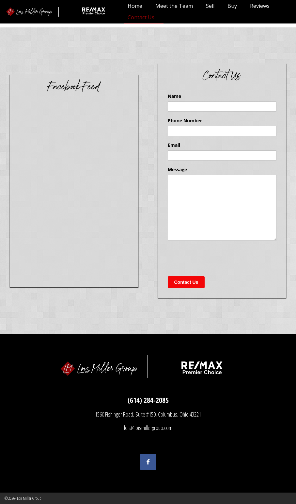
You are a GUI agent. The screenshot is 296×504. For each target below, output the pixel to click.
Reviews (260, 5)
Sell (210, 5)
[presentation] (217, 258)
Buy (232, 5)
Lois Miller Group (29, 498)
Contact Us (141, 17)
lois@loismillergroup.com (148, 428)
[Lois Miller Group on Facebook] (148, 462)
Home (135, 5)
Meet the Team (174, 5)
